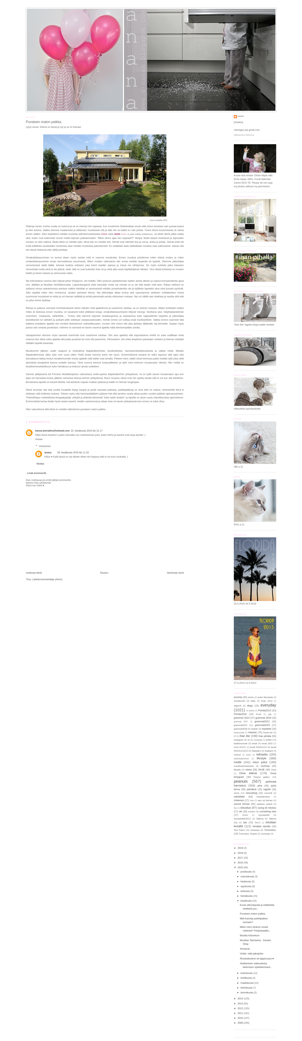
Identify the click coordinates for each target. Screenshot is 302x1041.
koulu (248, 755)
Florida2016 (240, 714)
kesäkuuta (246, 900)
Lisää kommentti (36, 473)
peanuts (241, 781)
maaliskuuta (247, 983)
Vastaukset (44, 446)
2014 (241, 998)
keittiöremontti (240, 743)
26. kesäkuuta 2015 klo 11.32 (73, 452)
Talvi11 (257, 823)
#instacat (245, 948)
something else (268, 811)
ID (235, 736)
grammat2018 (240, 729)
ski (240, 811)
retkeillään (239, 796)
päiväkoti (251, 789)
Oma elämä (248, 773)
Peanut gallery (262, 777)
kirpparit (269, 751)
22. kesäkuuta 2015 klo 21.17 (87, 430)
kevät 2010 (267, 743)
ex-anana (250, 711)
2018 (241, 853)
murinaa (265, 766)
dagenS (237, 706)
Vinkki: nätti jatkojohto (251, 953)
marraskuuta (248, 876)
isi (248, 740)
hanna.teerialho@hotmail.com (52, 430)
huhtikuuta (247, 978)
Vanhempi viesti (175, 572)
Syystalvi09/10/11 (242, 819)
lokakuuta (246, 881)
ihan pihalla (265, 736)
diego (250, 705)
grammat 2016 (263, 717)
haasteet (266, 728)
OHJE (261, 769)
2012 (241, 1008)
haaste (254, 729)
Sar (235, 808)
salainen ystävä (264, 804)
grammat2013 (240, 725)
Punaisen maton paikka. (44, 122)
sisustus (245, 807)
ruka (252, 800)
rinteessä (239, 800)
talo (245, 822)
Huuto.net (268, 732)
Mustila (237, 770)
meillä (238, 762)
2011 (241, 1013)
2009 (241, 1023)
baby (253, 701)
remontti (268, 793)
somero (251, 811)
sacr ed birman (265, 800)
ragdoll (267, 789)
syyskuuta (246, 886)
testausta (255, 830)
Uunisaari (265, 834)
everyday (268, 705)
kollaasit (237, 755)
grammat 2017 (241, 722)
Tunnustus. (270, 830)
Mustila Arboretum (250, 935)
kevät (254, 743)
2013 (241, 1003)
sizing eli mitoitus (267, 808)
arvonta (238, 697)
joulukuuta (246, 871)
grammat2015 (262, 725)
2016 (241, 862)
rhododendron (263, 797)
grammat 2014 (242, 717)
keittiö (269, 740)
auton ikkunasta (265, 697)
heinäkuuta (247, 896)
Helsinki (252, 732)
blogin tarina (266, 701)
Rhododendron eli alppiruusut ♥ (257, 958)
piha (260, 785)
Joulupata (258, 740)
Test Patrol (239, 830)
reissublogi (251, 793)
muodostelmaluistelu (244, 766)
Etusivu (104, 572)
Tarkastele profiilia (244, 135)
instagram (238, 740)
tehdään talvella (261, 826)
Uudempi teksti (34, 572)
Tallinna (259, 819)
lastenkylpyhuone (241, 759)
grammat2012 (262, 721)
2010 (241, 1018)
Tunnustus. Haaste (248, 834)
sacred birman (242, 804)
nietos (248, 769)
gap (270, 714)
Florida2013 (264, 710)
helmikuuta (247, 987)
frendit (258, 714)
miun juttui (260, 762)
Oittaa (273, 770)
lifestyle (261, 758)
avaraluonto (239, 701)
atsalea (251, 697)
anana (47, 452)
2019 (241, 848)
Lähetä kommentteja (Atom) (47, 579)
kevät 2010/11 (240, 747)
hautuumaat (239, 733)
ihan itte (245, 736)
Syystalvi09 (263, 815)
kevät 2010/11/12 (258, 747)
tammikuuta (247, 992)
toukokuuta (247, 973)
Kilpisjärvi (256, 751)
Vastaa (38, 439)
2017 (241, 857)
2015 (241, 867)
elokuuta (245, 891)
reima (236, 793)
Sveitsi (245, 815)
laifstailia (262, 754)
